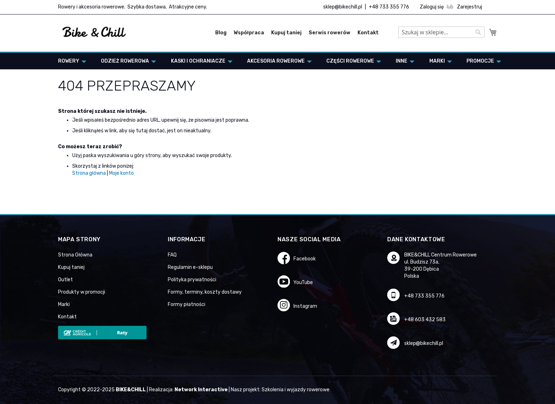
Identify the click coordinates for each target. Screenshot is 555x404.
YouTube (303, 282)
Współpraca (249, 33)
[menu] (277, 61)
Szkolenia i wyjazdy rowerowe (296, 390)
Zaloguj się (432, 7)
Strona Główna (75, 255)
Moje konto (121, 173)
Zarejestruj (469, 7)
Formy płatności (186, 304)
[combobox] (441, 32)
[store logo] (94, 32)
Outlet (65, 280)
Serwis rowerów (329, 33)
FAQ (172, 255)
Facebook (304, 259)
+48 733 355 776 (389, 7)
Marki (64, 304)
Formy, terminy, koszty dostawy (205, 292)
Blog (221, 33)
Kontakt (368, 33)
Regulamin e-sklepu (190, 267)
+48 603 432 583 (425, 320)
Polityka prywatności (192, 280)
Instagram (305, 306)
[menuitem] (70, 61)
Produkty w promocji (81, 292)
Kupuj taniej (286, 33)
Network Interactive (201, 390)
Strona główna (89, 173)
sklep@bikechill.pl (342, 7)
